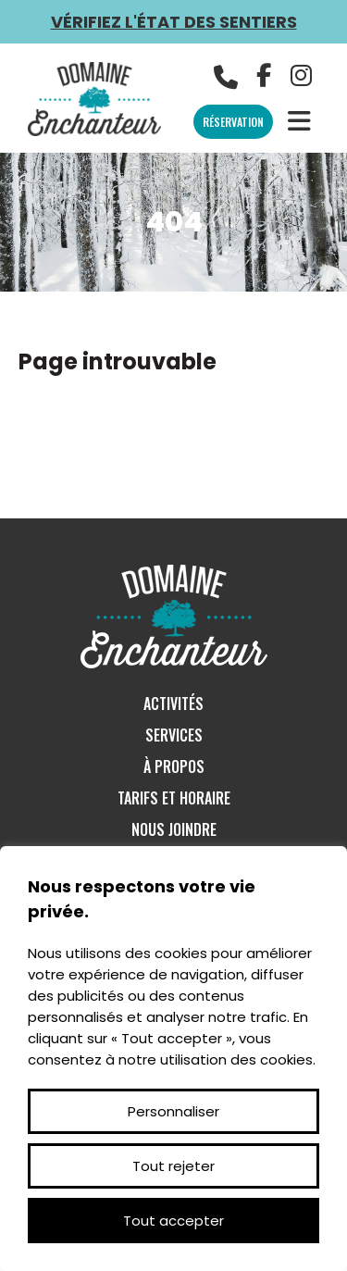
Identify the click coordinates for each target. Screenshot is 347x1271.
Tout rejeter (173, 1166)
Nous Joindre (174, 829)
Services (174, 735)
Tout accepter (173, 1220)
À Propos (173, 766)
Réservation (233, 122)
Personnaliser (173, 1111)
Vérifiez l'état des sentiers (174, 21)
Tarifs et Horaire (174, 798)
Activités (173, 703)
